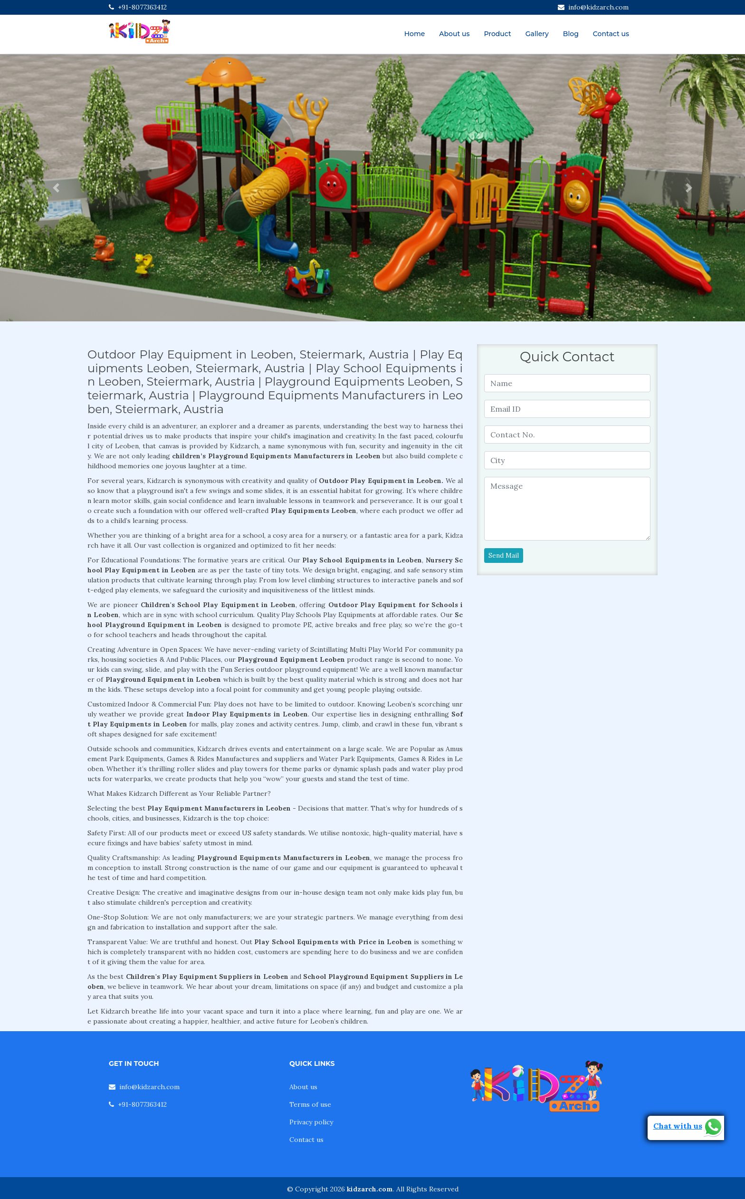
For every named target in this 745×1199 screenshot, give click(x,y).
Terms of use (310, 1104)
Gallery (537, 33)
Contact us (611, 33)
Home (414, 33)
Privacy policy (311, 1122)
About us (454, 33)
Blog (571, 33)
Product (497, 33)
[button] (56, 187)
